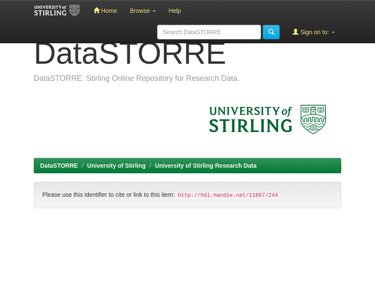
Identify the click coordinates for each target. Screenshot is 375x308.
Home (105, 10)
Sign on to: (314, 32)
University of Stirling (116, 165)
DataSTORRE (59, 165)
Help (175, 10)
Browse (143, 10)
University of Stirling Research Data (206, 165)
